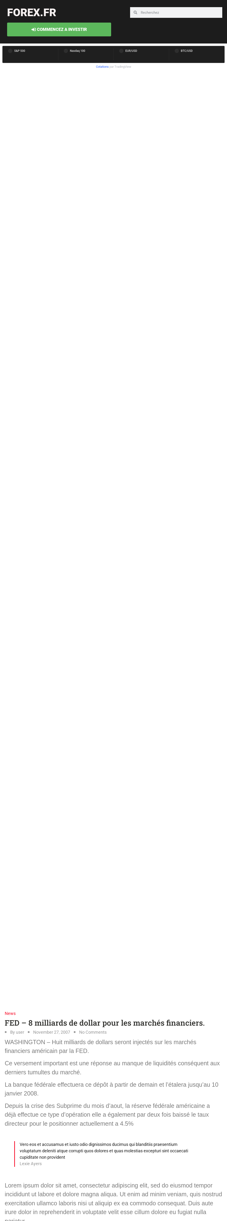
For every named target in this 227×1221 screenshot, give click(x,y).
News (10, 1013)
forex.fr (31, 12)
